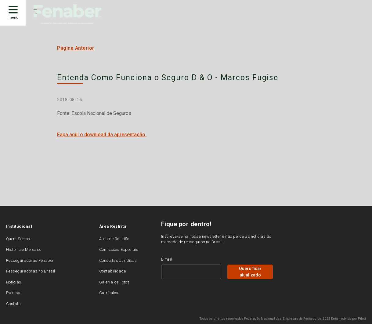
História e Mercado (24, 249)
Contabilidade (112, 271)
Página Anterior (75, 48)
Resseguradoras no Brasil (30, 271)
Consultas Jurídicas (118, 260)
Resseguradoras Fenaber (30, 260)
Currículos (108, 292)
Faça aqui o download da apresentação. (101, 134)
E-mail (166, 259)
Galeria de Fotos (114, 282)
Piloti (362, 318)
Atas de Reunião (114, 239)
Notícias (13, 282)
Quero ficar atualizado (250, 271)
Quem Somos (18, 239)
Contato (13, 303)
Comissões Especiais (119, 249)
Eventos (13, 292)
